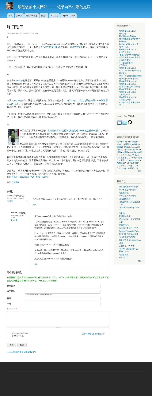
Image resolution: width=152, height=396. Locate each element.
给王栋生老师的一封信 (128, 228)
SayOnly (17, 100)
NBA (136, 150)
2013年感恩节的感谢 (127, 237)
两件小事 (123, 34)
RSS (38, 177)
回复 (34, 205)
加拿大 (120, 163)
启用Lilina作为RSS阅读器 (129, 87)
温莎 (119, 152)
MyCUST (127, 150)
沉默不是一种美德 (126, 246)
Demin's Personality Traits (129, 231)
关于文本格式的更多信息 (92, 334)
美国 (140, 158)
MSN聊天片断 (125, 100)
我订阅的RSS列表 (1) (128, 36)
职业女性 (123, 73)
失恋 (126, 147)
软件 (129, 163)
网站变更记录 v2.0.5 (127, 68)
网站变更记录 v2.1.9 (127, 31)
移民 (123, 155)
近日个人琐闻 (124, 52)
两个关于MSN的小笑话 (128, 79)
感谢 (126, 152)
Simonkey (18, 80)
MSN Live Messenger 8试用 (130, 71)
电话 (133, 152)
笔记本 (123, 158)
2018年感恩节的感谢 (127, 190)
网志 (123, 160)
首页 (11, 16)
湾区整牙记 (124, 193)
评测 (134, 142)
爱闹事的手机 (124, 216)
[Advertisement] (76, 382)
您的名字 (11, 286)
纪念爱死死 (124, 225)
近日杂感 (123, 65)
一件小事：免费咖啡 (127, 196)
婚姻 (119, 147)
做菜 (127, 144)
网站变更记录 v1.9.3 (127, 84)
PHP (132, 158)
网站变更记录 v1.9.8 (127, 81)
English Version (68, 16)
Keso (130, 155)
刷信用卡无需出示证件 (128, 234)
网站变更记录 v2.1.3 (127, 49)
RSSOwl (45, 177)
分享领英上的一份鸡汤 (128, 187)
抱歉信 (122, 213)
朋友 (137, 163)
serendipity (133, 160)
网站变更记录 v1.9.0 (127, 89)
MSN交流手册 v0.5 (53, 47)
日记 (130, 166)
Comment (12, 309)
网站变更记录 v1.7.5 (127, 97)
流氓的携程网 (124, 199)
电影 (140, 152)
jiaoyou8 (134, 147)
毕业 (123, 166)
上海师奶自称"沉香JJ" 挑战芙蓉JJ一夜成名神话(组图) (73, 130)
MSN (32, 177)
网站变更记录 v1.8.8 (127, 92)
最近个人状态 (31, 16)
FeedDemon (24, 177)
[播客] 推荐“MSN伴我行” (129, 55)
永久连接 (10, 201)
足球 (119, 142)
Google (123, 168)
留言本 (44, 16)
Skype (137, 155)
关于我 (19, 16)
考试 (135, 144)
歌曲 (132, 168)
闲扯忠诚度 (124, 255)
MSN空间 (76, 47)
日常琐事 (15, 182)
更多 (140, 171)
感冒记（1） (124, 258)
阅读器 (14, 177)
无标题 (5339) (124, 95)
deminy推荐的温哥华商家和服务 (21, 352)
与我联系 (54, 16)
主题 (9, 303)
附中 (127, 142)
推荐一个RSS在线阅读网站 (130, 76)
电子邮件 (11, 291)
